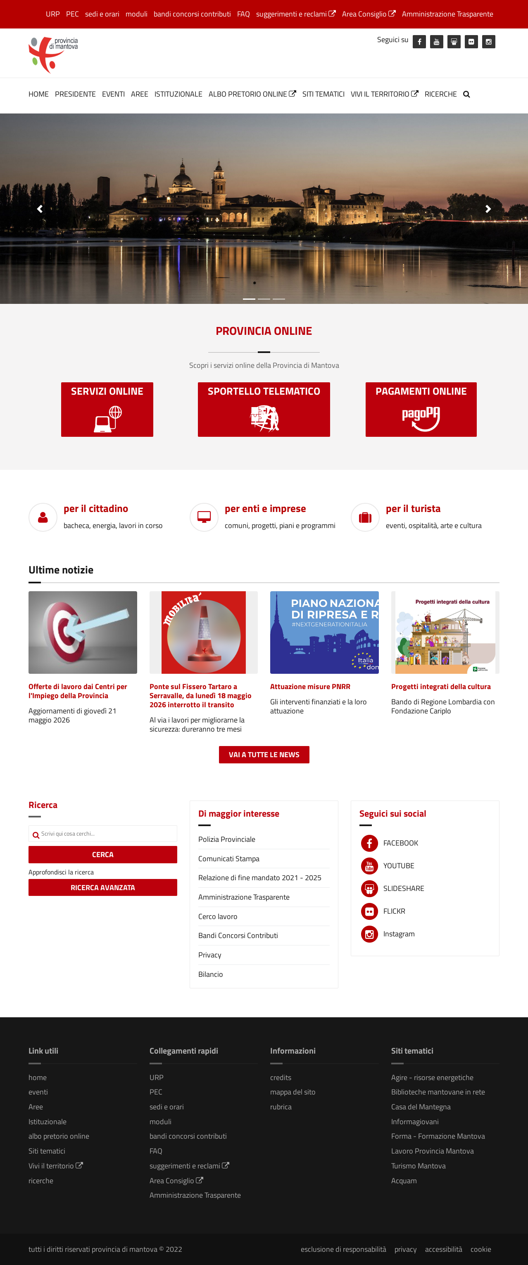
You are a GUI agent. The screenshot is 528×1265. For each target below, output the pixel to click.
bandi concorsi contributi (192, 13)
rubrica (281, 1106)
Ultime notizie (61, 569)
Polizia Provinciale (226, 839)
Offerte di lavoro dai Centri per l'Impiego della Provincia (78, 691)
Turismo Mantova (418, 1165)
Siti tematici (323, 93)
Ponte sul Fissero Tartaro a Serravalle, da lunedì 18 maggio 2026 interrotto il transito (201, 695)
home (39, 93)
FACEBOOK (400, 842)
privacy (406, 1249)
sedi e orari (102, 13)
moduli (136, 13)
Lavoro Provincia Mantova (432, 1150)
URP (53, 13)
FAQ (243, 13)
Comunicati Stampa (228, 858)
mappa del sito (293, 1091)
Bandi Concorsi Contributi (238, 935)
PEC (72, 13)
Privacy (209, 954)
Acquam (404, 1180)
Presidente (75, 93)
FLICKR (394, 911)
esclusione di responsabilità (343, 1249)
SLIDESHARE (403, 888)
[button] (39, 209)
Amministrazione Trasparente (447, 13)
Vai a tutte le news (264, 754)
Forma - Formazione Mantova (438, 1136)
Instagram (399, 933)
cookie (481, 1249)
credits (280, 1077)
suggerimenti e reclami (296, 13)
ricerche (441, 93)
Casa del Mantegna (421, 1106)
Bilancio (210, 974)
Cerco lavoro (218, 916)
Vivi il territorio (385, 93)
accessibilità (443, 1249)
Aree (139, 93)
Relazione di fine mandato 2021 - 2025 (259, 877)
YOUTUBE (398, 865)
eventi (113, 93)
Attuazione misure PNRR (310, 686)
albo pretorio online (252, 93)
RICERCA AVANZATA (103, 887)
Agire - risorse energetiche (432, 1077)
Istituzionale (178, 93)
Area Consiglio (369, 13)
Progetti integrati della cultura (441, 686)
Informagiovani (415, 1121)
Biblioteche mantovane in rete (438, 1091)
